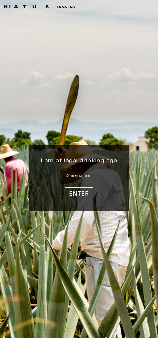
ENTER (79, 193)
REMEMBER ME (82, 176)
